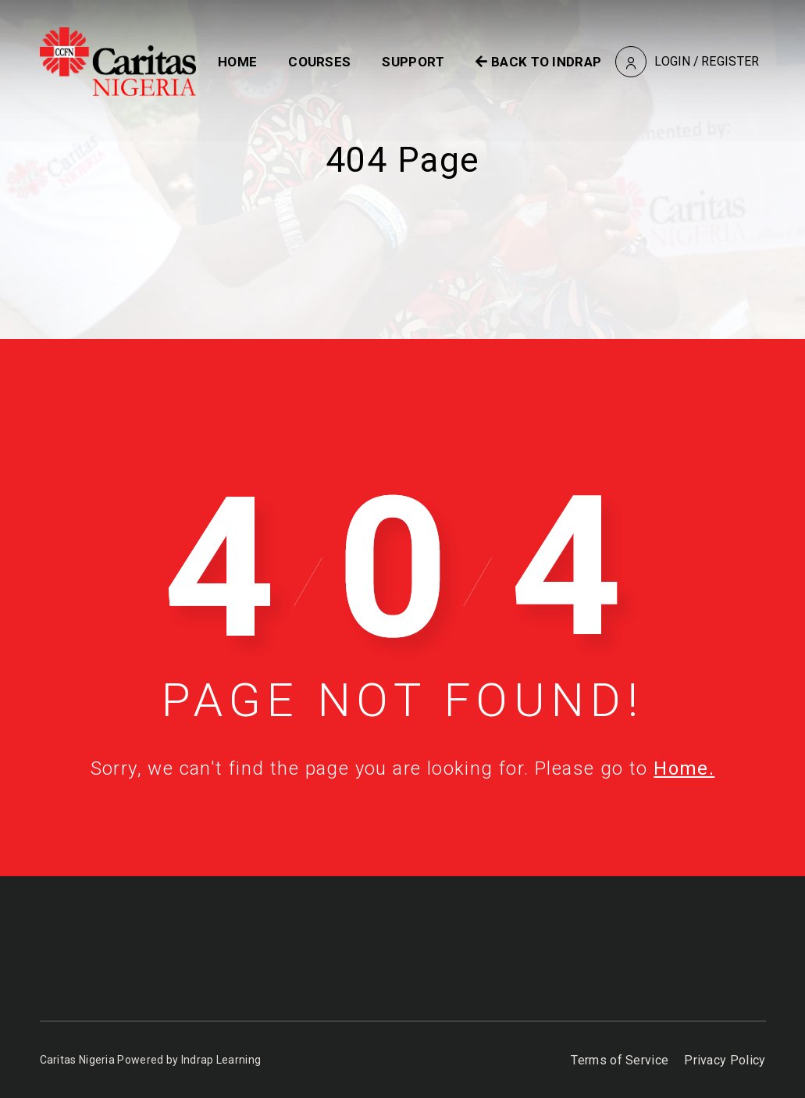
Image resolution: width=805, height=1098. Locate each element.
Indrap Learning (221, 1059)
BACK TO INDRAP (538, 62)
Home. (684, 768)
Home (237, 62)
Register (730, 61)
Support (413, 62)
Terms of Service (619, 1060)
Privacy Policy (724, 1060)
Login (672, 61)
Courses (319, 62)
